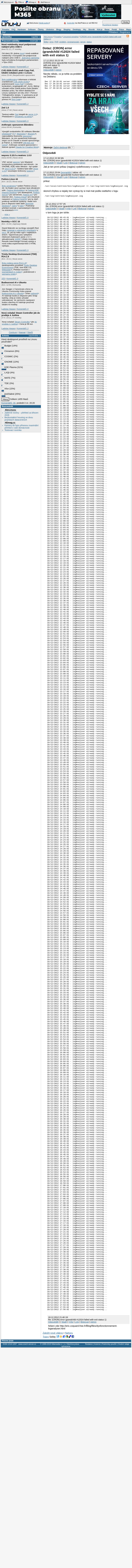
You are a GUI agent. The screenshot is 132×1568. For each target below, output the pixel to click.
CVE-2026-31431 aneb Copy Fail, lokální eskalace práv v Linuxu (17, 71)
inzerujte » (35, 41)
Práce (121, 29)
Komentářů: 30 (8, 403)
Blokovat (73, 163)
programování (73, 42)
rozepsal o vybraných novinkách (21, 230)
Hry (84, 29)
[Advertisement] (77, 139)
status (89, 42)
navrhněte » (34, 335)
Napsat (22, 332)
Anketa (5, 335)
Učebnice (50, 29)
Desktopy (77, 29)
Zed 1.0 (5, 107)
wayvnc (16, 162)
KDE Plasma (9, 367)
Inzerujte (70, 23)
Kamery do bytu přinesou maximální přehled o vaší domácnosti (21, 426)
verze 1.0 (32, 114)
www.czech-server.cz (27, 1564)
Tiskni (46, 1556)
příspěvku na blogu (23, 116)
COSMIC (7, 356)
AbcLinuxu (10, 410)
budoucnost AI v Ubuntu (12, 293)
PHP (56, 42)
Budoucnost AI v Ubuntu (13, 282)
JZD (3, 278)
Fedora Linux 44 (9, 179)
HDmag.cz (30, 2)
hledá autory (44, 23)
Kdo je (99, 29)
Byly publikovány (9, 79)
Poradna (5, 29)
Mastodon (21, 134)
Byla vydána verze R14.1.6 (14, 263)
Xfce (5, 388)
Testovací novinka (12, 430)
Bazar (107, 29)
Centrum (13, 332)
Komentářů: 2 (22, 104)
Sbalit (59, 163)
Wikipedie (6, 270)
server (82, 42)
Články (41, 29)
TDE (5, 383)
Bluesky (31, 134)
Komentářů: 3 (22, 151)
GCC (4, 232)
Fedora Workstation (15, 190)
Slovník (91, 29)
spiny (14, 206)
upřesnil (34, 293)
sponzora (27, 136)
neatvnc (30, 171)
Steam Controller (22, 322)
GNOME (7, 362)
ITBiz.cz (19, 2)
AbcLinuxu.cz (7, 2)
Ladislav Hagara (8, 67)
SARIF (18, 239)
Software (32, 29)
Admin (58, 70)
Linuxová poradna (70, 37)
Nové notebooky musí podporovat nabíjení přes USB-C (18, 45)
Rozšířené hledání (110, 25)
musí (22, 53)
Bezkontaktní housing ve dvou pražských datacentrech (18, 418)
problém (62, 42)
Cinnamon (8, 351)
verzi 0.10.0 (10, 169)
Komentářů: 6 (22, 217)
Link (66, 163)
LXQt (5, 372)
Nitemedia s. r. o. (59, 1564)
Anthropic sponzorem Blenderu (17, 125)
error (51, 42)
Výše (68, 209)
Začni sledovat (60, 147)
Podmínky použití (109, 1564)
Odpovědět (48, 70)
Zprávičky (7, 37)
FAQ (13, 29)
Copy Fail (19, 84)
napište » (35, 37)
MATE (6, 378)
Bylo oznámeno (9, 186)
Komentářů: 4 (22, 67)
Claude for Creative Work (26, 147)
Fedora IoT (28, 195)
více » (7, 214)
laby (22, 206)
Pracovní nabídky (10, 41)
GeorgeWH (66, 172)
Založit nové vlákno (53, 1552)
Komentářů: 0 (22, 121)
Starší (30, 332)
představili (6, 134)
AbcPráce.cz (44, 2)
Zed (16, 114)
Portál (114, 29)
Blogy (58, 29)
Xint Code (16, 99)
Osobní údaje (123, 1564)
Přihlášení (113, 32)
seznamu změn (9, 274)
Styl (3, 32)
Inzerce (97, 1564)
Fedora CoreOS (19, 199)
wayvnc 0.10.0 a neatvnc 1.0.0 (16, 155)
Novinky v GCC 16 (10, 221)
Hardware (21, 29)
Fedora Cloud (20, 197)
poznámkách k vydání (11, 272)
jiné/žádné (8, 394)
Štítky (46, 42)
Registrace (125, 32)
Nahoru (69, 1552)
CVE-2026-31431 (21, 82)
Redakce (89, 1564)
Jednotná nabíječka (30, 58)
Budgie (6, 345)
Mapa (128, 29)
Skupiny (66, 29)
